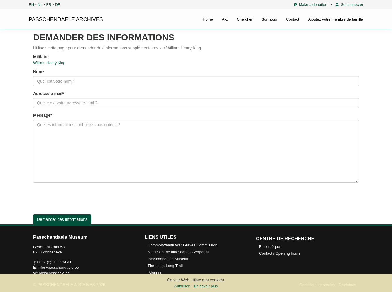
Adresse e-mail (47, 93)
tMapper (155, 273)
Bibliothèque (269, 246)
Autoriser (182, 286)
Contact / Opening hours (279, 253)
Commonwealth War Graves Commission (182, 245)
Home (208, 19)
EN (31, 4)
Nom (37, 71)
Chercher (244, 19)
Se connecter (349, 4)
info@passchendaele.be (58, 267)
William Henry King (49, 63)
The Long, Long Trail (165, 265)
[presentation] (77, 198)
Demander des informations (62, 219)
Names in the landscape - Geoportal (178, 252)
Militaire (41, 56)
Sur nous (269, 19)
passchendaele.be (54, 273)
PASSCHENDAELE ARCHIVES (66, 19)
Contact (292, 19)
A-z (225, 19)
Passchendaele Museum (168, 259)
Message (41, 115)
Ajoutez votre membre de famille (335, 19)
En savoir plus (206, 286)
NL (40, 4)
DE (57, 4)
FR (48, 4)
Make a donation (310, 4)
